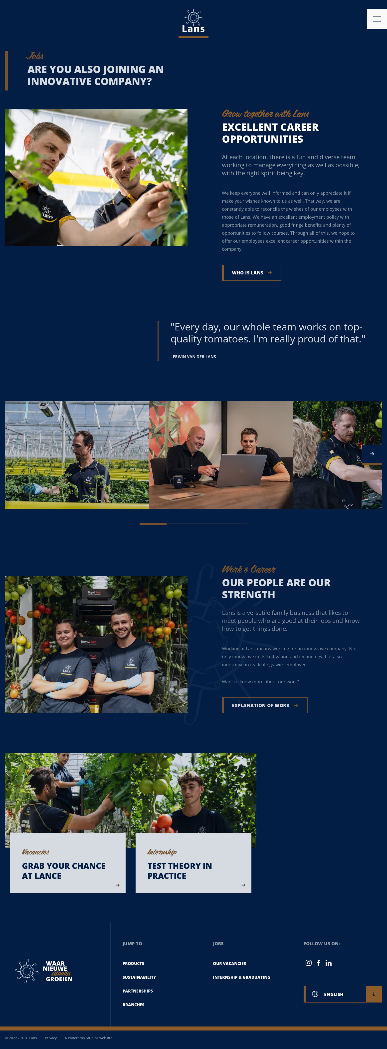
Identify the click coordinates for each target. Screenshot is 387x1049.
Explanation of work (265, 705)
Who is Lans (252, 273)
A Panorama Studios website (88, 1038)
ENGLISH (349, 994)
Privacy (51, 1038)
